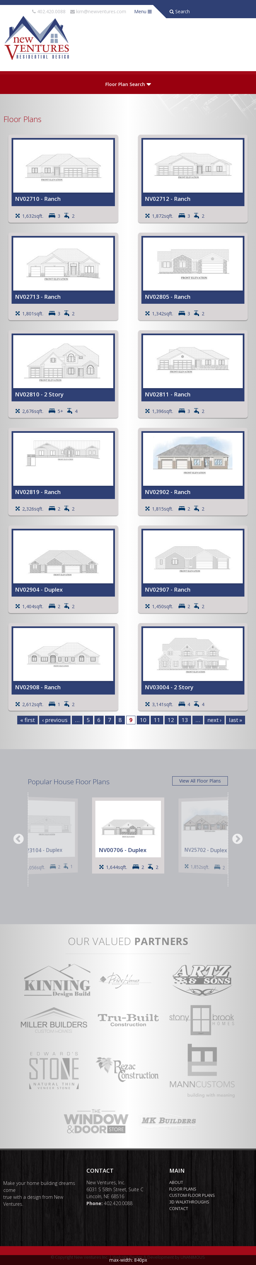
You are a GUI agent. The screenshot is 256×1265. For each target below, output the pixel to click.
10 (143, 720)
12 (171, 720)
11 (157, 720)
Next (237, 839)
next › (214, 720)
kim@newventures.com (101, 11)
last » (235, 720)
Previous (19, 839)
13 (184, 720)
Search (180, 11)
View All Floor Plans (200, 781)
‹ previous (55, 720)
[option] (46, 835)
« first (27, 720)
